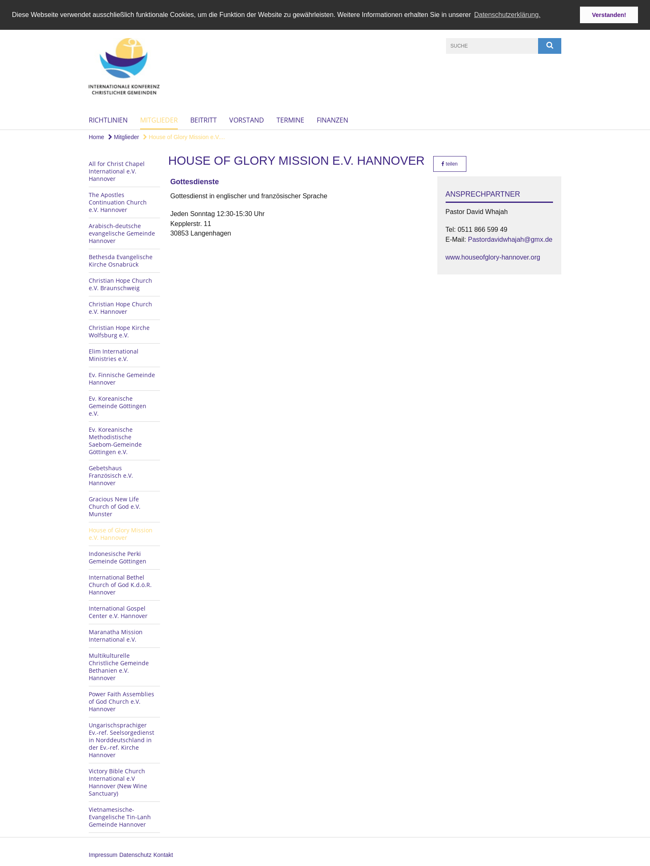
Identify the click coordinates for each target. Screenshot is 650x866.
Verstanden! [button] (609, 15)
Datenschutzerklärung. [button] (507, 14)
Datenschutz (135, 854)
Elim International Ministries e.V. (113, 354)
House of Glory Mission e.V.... (184, 136)
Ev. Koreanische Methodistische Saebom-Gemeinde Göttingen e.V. (115, 440)
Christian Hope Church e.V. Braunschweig (120, 283)
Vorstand (246, 119)
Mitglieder (159, 119)
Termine (290, 119)
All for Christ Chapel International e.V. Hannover (117, 170)
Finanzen (332, 119)
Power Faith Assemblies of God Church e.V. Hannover (121, 701)
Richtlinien (108, 119)
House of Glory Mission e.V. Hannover (121, 533)
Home (96, 136)
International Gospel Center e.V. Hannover (118, 611)
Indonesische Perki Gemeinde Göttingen (117, 557)
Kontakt (163, 854)
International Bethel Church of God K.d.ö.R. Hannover (120, 584)
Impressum (103, 854)
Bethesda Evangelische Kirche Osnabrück (121, 260)
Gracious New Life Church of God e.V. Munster (115, 506)
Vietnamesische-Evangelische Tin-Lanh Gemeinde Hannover (120, 816)
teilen (449, 163)
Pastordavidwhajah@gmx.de (510, 239)
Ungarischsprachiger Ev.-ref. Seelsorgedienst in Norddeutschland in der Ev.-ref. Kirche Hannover (121, 739)
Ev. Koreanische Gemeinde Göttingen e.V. (117, 405)
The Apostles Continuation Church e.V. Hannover (118, 201)
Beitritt (203, 119)
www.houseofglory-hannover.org (493, 256)
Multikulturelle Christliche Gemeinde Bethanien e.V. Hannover (119, 666)
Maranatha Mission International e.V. (116, 635)
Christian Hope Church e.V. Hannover (120, 307)
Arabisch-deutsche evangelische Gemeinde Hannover (122, 232)
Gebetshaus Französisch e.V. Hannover (111, 475)
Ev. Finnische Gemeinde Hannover (122, 378)
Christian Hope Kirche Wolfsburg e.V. (119, 331)
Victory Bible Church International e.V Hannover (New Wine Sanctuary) (118, 782)
